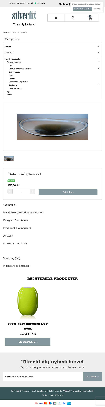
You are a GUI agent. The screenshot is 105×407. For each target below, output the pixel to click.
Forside (6, 32)
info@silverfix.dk (86, 391)
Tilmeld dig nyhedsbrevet (52, 362)
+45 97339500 (65, 391)
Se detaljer (27, 342)
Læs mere (97, 9)
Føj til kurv (68, 192)
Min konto (63, 4)
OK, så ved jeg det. (83, 9)
